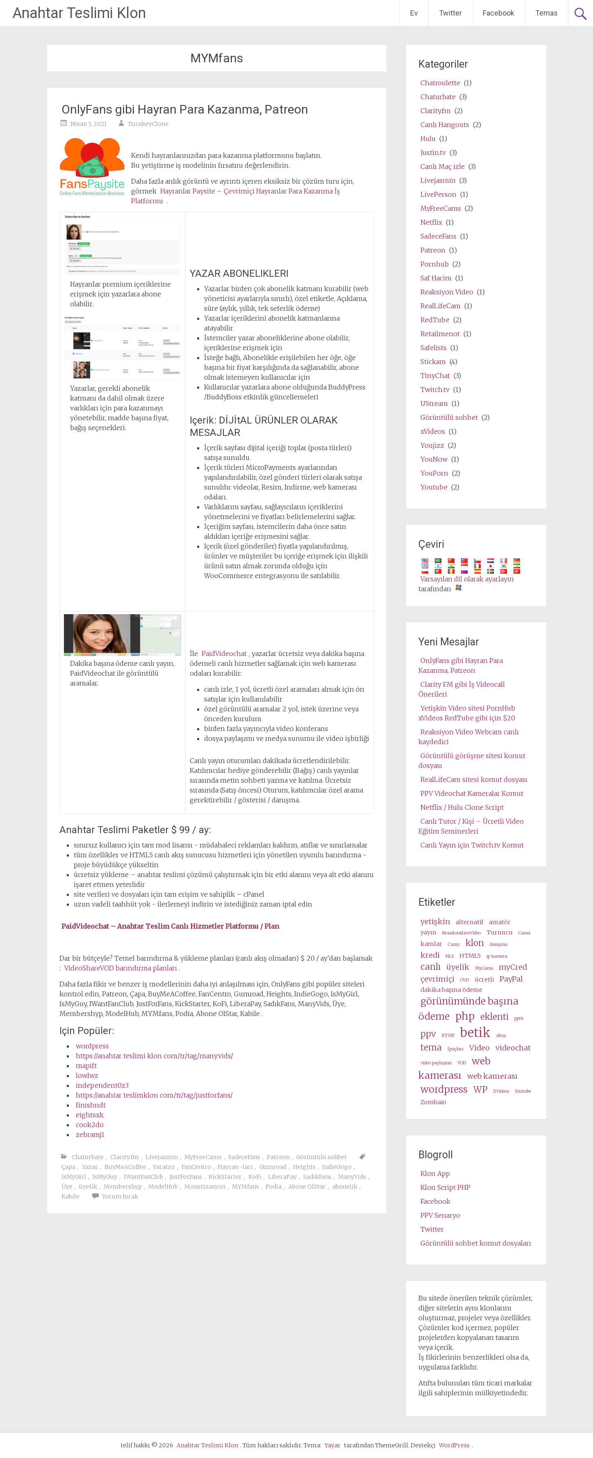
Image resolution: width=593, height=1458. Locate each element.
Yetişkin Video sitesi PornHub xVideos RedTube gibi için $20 (466, 713)
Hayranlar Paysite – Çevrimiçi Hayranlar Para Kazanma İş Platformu (235, 196)
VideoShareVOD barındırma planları (120, 968)
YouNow (434, 459)
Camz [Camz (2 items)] (454, 944)
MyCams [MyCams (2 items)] (484, 968)
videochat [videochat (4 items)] (513, 1047)
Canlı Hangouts (444, 125)
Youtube (434, 487)
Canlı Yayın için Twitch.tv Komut (472, 845)
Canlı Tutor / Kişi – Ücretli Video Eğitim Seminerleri (471, 826)
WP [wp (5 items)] (480, 1089)
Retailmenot (440, 334)
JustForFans (186, 1176)
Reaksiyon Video (446, 292)
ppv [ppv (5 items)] (428, 1034)
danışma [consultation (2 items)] (498, 944)
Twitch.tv (435, 389)
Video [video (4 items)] (479, 1047)
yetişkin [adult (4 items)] (435, 921)
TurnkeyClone (148, 124)
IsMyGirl (73, 1176)
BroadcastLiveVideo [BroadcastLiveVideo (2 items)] (461, 933)
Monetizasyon (204, 1186)
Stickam (433, 362)
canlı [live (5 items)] (430, 966)
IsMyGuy (105, 1176)
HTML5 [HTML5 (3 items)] (470, 955)
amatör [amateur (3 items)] (500, 922)
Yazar (90, 1167)
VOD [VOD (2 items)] (461, 1063)
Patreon (278, 1157)
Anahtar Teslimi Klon (79, 13)
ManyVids (352, 1176)
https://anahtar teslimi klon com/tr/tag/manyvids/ (154, 1056)
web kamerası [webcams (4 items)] (492, 1076)
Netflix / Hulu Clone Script (462, 807)
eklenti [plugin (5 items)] (494, 1016)
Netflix (431, 222)
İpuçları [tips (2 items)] (455, 1049)
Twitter (450, 13)
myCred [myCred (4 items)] (513, 967)
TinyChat (435, 375)
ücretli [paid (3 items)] (484, 979)
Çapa (68, 1167)
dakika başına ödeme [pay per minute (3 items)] (451, 989)
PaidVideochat (224, 653)
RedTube (435, 320)
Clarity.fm (124, 1157)
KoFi (254, 1176)
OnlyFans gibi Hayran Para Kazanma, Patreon (184, 109)
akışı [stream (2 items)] (501, 1035)
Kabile (70, 1196)
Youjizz (432, 445)
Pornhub (434, 264)
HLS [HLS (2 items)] (449, 956)
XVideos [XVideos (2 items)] (501, 1091)
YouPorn (434, 473)
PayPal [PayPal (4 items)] (511, 979)
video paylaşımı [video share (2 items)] (436, 1063)
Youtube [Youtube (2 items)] (523, 1091)
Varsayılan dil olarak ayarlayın (467, 579)
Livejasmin (161, 1157)
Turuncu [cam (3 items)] (499, 932)
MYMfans (245, 1186)
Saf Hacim (436, 278)
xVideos (432, 431)
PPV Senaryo (440, 1215)
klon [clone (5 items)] (475, 943)
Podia (274, 1186)
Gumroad (272, 1167)
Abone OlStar (307, 1186)
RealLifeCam (440, 306)
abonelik (344, 1186)
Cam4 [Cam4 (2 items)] (524, 933)
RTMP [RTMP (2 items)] (448, 1035)
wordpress (92, 1046)
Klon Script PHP (445, 1187)
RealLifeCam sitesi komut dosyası (473, 779)
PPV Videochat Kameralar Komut (471, 793)
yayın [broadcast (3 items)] (428, 932)
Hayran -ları (235, 1167)
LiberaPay (282, 1176)
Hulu (428, 138)
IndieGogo (337, 1167)
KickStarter (225, 1176)
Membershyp (123, 1186)
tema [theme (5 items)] (431, 1047)
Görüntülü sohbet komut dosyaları (475, 1243)
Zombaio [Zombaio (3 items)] (433, 1102)
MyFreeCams (203, 1157)
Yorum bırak (120, 1196)
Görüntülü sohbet (321, 1157)
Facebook (498, 13)
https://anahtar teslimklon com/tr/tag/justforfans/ (154, 1095)
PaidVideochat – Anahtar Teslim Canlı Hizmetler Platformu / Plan (170, 926)
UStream (434, 403)
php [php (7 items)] (465, 1016)
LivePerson (438, 194)
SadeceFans (244, 1157)
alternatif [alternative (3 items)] (469, 922)
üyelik (88, 1186)
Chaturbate (88, 1157)
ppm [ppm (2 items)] (518, 1018)
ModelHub (163, 1186)
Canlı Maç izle (442, 166)
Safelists (433, 348)
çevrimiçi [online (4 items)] (437, 979)
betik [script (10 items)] (475, 1032)
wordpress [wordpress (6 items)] (444, 1089)
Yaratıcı (164, 1167)
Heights (304, 1167)
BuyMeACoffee (125, 1167)
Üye (67, 1186)
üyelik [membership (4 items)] (457, 967)
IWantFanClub (143, 1176)
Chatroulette (440, 83)
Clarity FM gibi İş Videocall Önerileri (461, 689)
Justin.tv (433, 152)
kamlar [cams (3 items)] (431, 944)
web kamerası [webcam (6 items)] (454, 1068)
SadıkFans (317, 1176)
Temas (546, 13)
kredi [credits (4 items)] (430, 955)
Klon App (435, 1173)
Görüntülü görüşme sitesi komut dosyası (471, 761)
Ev (414, 13)
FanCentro (196, 1167)
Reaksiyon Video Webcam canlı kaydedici (468, 737)
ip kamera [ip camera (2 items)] (496, 956)
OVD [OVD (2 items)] (464, 980)
